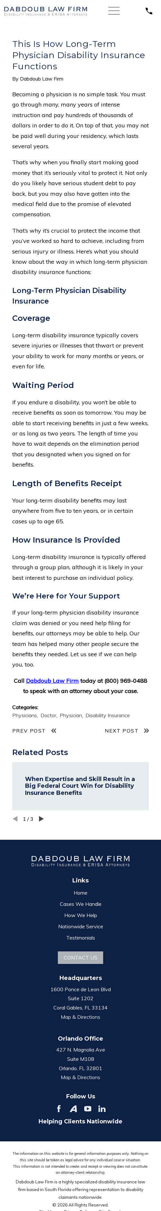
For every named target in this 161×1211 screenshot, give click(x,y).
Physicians (24, 715)
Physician (71, 715)
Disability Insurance (107, 715)
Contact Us (80, 957)
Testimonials (80, 937)
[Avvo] (73, 1108)
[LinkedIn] (101, 1108)
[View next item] (41, 819)
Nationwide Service (80, 926)
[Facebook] (58, 1108)
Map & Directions (80, 1017)
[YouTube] (87, 1108)
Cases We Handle (81, 904)
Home (80, 892)
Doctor (48, 715)
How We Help (80, 915)
